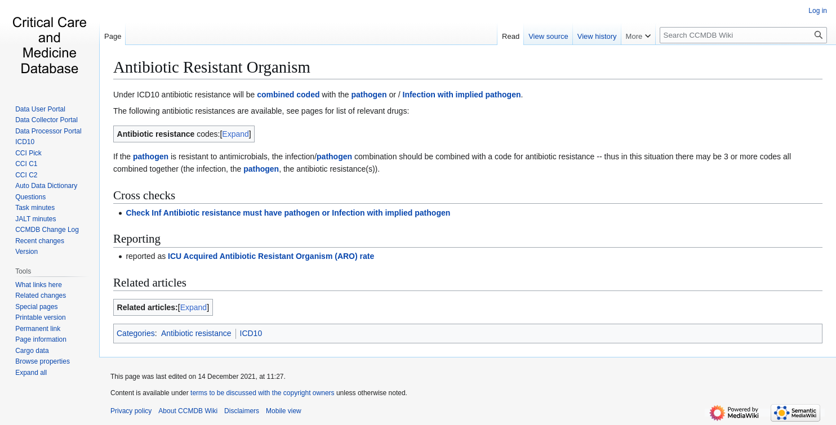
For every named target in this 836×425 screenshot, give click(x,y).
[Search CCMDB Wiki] (743, 35)
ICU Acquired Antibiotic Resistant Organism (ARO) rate (271, 256)
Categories (136, 333)
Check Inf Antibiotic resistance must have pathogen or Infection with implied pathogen (288, 212)
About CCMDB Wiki (187, 411)
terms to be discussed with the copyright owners (262, 393)
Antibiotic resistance (196, 333)
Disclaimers (241, 411)
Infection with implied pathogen (462, 94)
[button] (31, 373)
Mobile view (283, 411)
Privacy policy (131, 411)
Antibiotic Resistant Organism (211, 67)
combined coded (288, 94)
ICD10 (251, 333)
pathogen (369, 94)
